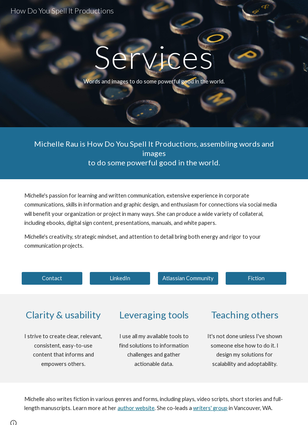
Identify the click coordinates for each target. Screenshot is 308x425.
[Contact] (52, 278)
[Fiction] (256, 278)
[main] (154, 63)
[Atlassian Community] (188, 278)
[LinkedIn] (120, 278)
